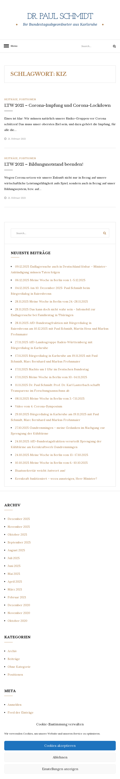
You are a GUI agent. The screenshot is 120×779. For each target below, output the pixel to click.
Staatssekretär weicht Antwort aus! (40, 470)
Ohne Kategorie (19, 667)
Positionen (27, 99)
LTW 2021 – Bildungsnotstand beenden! (43, 164)
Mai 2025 (14, 574)
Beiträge (11, 99)
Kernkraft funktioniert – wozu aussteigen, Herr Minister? (56, 478)
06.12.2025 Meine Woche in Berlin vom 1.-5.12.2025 (50, 280)
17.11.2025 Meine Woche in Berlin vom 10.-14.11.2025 (51, 377)
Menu (13, 45)
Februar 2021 (17, 597)
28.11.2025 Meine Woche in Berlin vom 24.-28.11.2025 (51, 301)
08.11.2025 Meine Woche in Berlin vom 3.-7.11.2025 (50, 398)
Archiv (12, 651)
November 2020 (19, 613)
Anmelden (14, 705)
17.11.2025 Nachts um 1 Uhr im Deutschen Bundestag (52, 369)
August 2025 (16, 550)
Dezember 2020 (19, 605)
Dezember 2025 (19, 519)
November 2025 (19, 527)
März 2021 (15, 589)
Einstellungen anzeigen (60, 769)
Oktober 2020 (17, 621)
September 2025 (19, 542)
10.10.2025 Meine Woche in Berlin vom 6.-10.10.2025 (51, 463)
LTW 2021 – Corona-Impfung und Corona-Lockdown (57, 105)
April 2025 (15, 581)
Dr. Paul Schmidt (60, 16)
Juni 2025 (14, 566)
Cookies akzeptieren (60, 746)
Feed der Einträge (20, 712)
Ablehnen (60, 757)
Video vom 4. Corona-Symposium (38, 406)
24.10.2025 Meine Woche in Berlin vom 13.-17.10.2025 (51, 455)
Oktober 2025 (17, 534)
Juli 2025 (14, 558)
